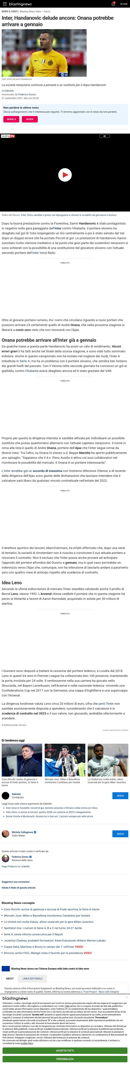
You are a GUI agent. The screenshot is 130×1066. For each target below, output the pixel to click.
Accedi (123, 4)
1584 (66, 1006)
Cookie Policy (27, 1043)
